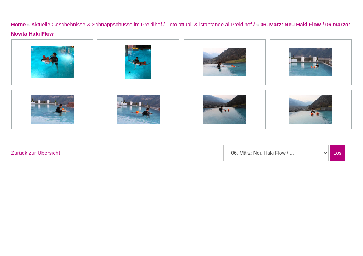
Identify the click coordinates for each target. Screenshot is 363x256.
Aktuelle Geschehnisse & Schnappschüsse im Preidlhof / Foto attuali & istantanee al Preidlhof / (143, 24)
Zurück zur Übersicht (35, 153)
